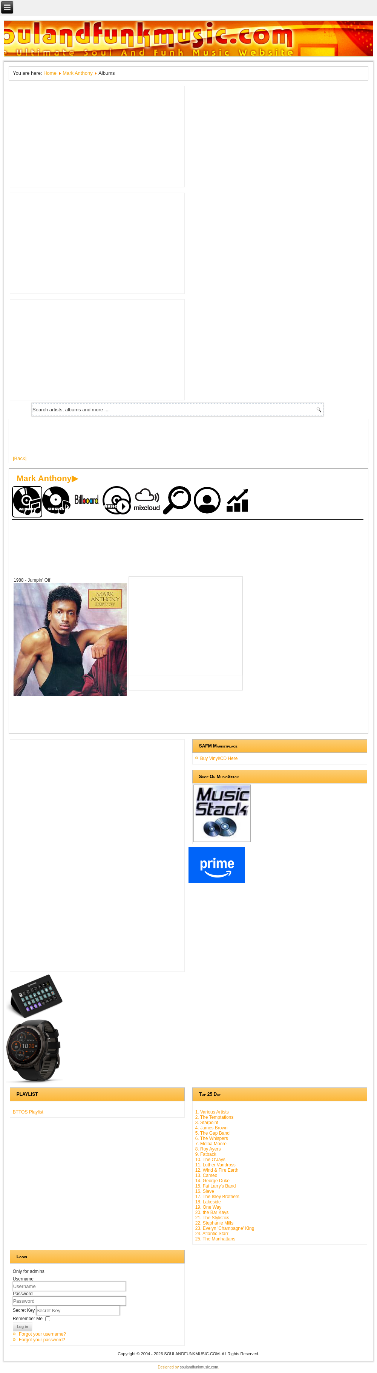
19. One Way (208, 1207)
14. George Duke (212, 1180)
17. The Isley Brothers (217, 1196)
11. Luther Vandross (215, 1165)
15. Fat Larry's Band (215, 1186)
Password (23, 1293)
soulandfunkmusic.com (199, 1367)
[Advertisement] (150, 440)
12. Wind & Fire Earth (217, 1170)
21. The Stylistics (212, 1217)
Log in (22, 1327)
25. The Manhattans (215, 1239)
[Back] (19, 458)
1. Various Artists (212, 1112)
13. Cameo (206, 1175)
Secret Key (24, 1310)
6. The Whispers (211, 1138)
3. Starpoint (206, 1122)
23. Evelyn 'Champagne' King (224, 1228)
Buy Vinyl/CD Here (219, 758)
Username (23, 1279)
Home (50, 73)
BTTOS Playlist (28, 1112)
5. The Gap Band (212, 1133)
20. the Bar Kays (212, 1212)
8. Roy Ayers (208, 1149)
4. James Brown (211, 1128)
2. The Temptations (214, 1117)
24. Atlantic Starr (211, 1233)
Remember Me (28, 1318)
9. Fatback (205, 1154)
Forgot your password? (42, 1339)
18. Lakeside (208, 1202)
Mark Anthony (78, 73)
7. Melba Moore (211, 1143)
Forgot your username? (42, 1334)
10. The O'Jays (210, 1159)
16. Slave (204, 1191)
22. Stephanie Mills (214, 1223)
